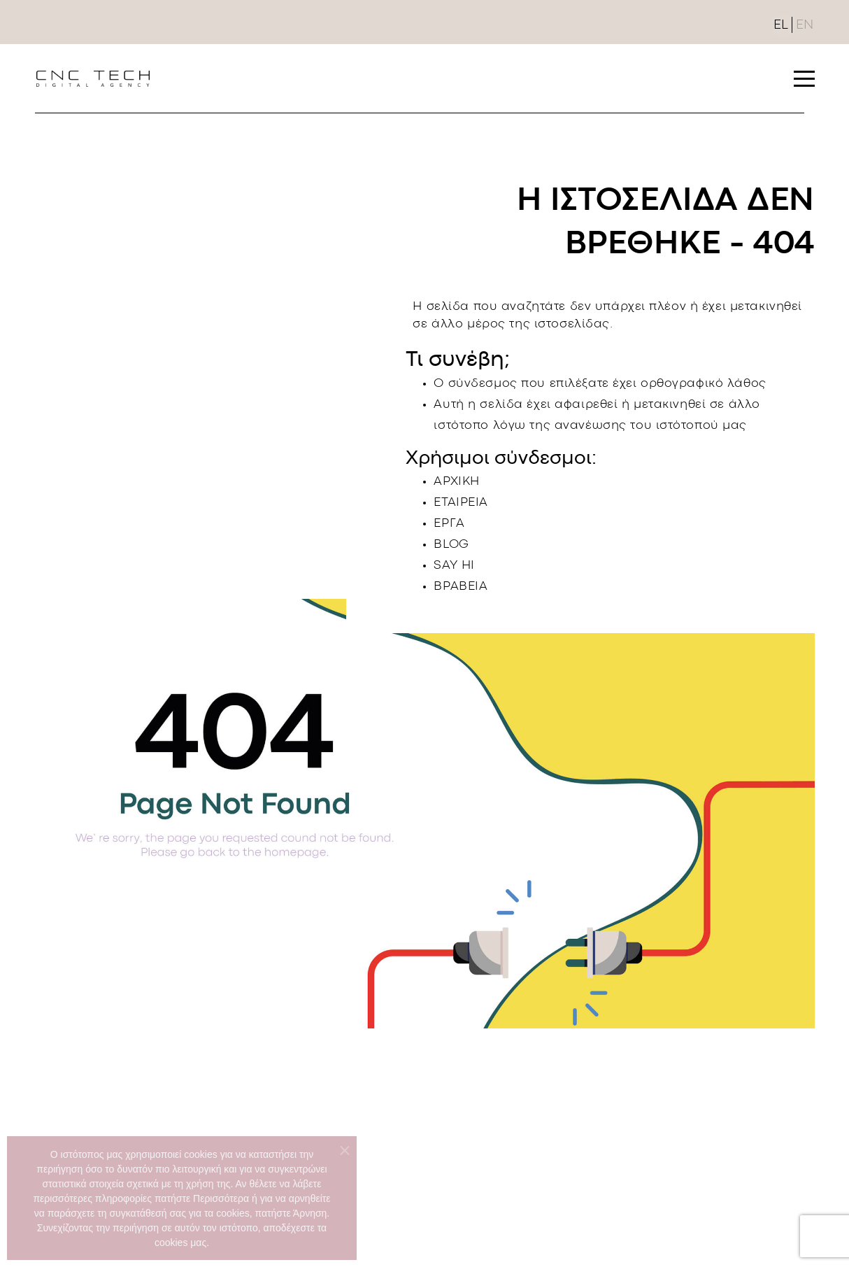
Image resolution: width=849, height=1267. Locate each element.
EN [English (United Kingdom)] (804, 25)
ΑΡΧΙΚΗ (456, 481)
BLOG (451, 544)
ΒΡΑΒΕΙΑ (460, 586)
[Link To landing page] (93, 78)
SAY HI (454, 565)
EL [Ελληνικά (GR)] (780, 25)
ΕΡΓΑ (449, 523)
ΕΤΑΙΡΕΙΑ (461, 502)
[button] (804, 78)
